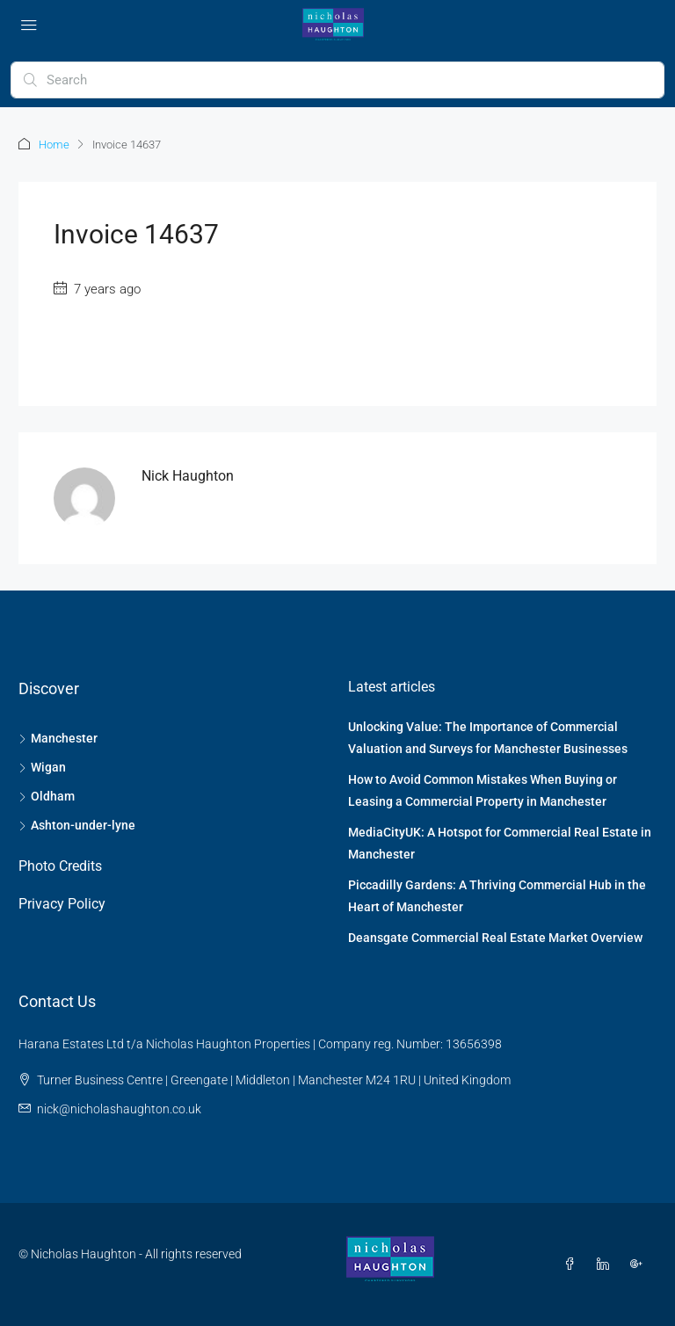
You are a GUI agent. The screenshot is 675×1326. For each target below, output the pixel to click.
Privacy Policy (61, 903)
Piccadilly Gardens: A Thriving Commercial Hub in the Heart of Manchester (497, 896)
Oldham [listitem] (46, 796)
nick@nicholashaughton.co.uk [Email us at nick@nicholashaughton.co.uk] (119, 1109)
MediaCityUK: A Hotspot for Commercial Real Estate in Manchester (499, 843)
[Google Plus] (640, 1264)
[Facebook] (573, 1264)
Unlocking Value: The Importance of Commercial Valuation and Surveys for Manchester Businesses (488, 738)
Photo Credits (60, 866)
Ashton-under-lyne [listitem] (76, 825)
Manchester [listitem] (58, 738)
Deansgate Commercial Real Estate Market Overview (495, 938)
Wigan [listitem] (42, 767)
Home (54, 144)
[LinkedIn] (606, 1264)
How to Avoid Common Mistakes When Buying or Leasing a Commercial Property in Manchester (482, 790)
